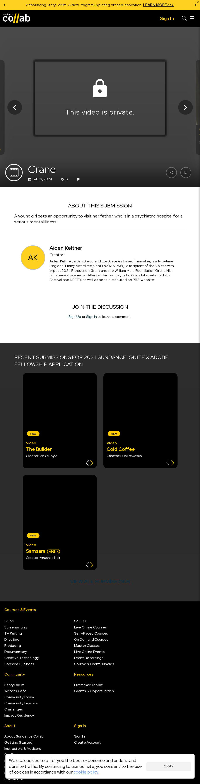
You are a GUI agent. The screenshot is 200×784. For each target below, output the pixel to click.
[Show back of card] (89, 463)
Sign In (91, 316)
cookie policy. (86, 772)
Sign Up (74, 316)
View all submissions (100, 581)
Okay (169, 766)
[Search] (184, 18)
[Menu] (192, 18)
